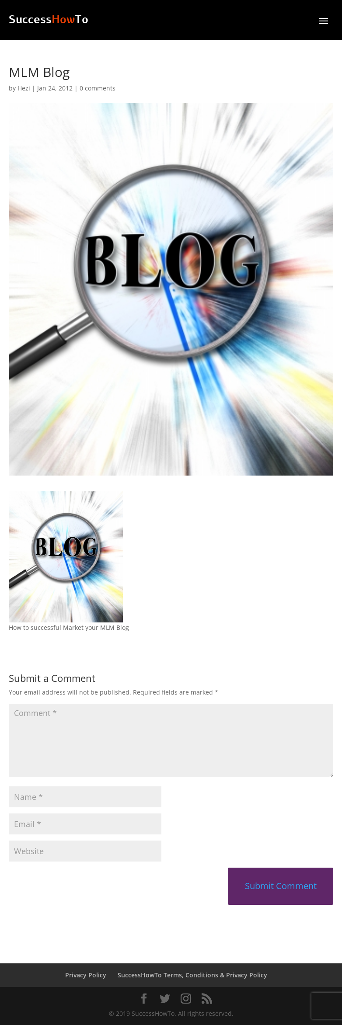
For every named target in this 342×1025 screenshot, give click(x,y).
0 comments (97, 88)
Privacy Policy (85, 975)
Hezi (23, 88)
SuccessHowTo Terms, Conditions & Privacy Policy (192, 975)
